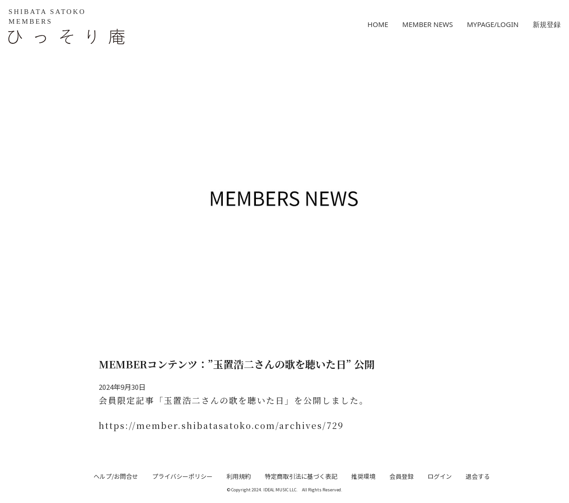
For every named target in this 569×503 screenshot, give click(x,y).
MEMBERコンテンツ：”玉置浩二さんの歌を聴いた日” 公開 (237, 364)
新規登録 (547, 24)
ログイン (440, 476)
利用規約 (239, 476)
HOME (378, 24)
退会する (478, 476)
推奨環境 (363, 476)
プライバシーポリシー (182, 476)
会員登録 (401, 476)
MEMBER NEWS (427, 24)
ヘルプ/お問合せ (116, 476)
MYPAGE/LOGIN (492, 24)
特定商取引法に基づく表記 (301, 476)
